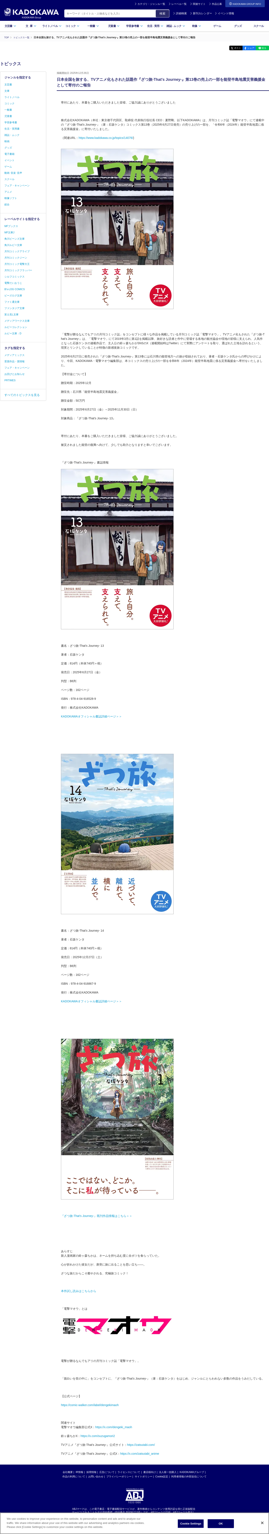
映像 (196, 26)
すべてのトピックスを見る (22, 395)
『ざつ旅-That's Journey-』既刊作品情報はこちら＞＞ (96, 1215)
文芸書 (10, 26)
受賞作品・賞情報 (14, 361)
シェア (246, 48)
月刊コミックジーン (15, 257)
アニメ (8, 191)
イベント (9, 160)
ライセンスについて (128, 1471)
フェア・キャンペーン (17, 185)
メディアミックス (14, 355)
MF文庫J (9, 232)
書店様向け (149, 1471)
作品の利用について (73, 1476)
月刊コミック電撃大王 (17, 264)
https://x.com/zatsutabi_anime (139, 1453)
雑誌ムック (175, 26)
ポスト (230, 48)
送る (262, 48)
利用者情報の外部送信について (189, 1476)
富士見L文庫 (11, 314)
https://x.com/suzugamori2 (97, 1435)
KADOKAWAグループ (192, 1471)
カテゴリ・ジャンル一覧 (151, 4)
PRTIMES (10, 380)
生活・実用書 (12, 128)
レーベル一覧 (179, 4)
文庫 (6, 90)
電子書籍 (9, 154)
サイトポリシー (143, 1476)
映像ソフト (10, 198)
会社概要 (68, 1471)
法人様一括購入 (168, 1471)
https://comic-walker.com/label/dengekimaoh (90, 1404)
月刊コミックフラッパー (18, 270)
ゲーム (217, 26)
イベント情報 (224, 13)
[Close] (262, 1522)
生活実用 (155, 26)
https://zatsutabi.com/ (141, 1444)
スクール (258, 26)
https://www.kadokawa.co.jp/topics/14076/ (106, 137)
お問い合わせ (95, 1476)
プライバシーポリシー (119, 1476)
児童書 (114, 26)
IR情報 (79, 1471)
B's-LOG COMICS (14, 289)
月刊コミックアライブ (17, 251)
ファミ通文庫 (12, 301)
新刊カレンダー (201, 13)
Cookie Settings (190, 1523)
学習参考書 (134, 26)
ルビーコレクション (15, 327)
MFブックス (11, 226)
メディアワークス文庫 (17, 320)
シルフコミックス (14, 276)
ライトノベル (52, 26)
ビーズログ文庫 (13, 295)
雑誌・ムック (12, 135)
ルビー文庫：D (12, 333)
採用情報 (91, 1471)
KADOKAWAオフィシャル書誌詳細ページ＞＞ (91, 716)
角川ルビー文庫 (13, 245)
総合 (6, 204)
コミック (72, 26)
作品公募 (217, 4)
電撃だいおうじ (13, 283)
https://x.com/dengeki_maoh (113, 1427)
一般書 (93, 26)
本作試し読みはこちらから (78, 1290)
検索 (162, 13)
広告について (107, 1471)
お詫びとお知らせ (14, 374)
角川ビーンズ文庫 (14, 238)
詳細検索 (180, 13)
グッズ (238, 26)
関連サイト (199, 4)
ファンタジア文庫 (14, 308)
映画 (6, 141)
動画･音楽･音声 (13, 172)
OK (221, 1523)
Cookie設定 (161, 1476)
